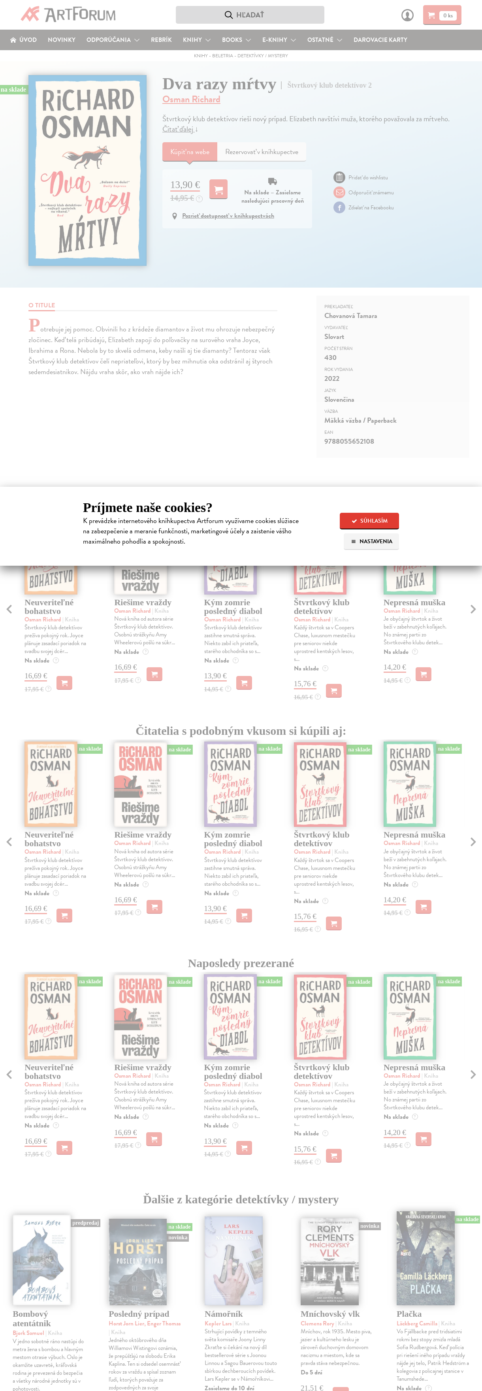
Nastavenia (371, 541)
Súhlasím (370, 521)
